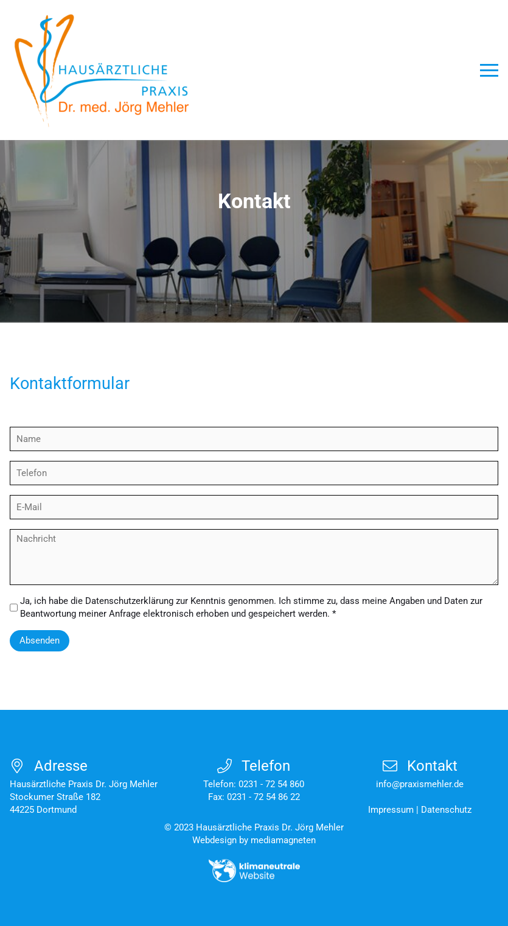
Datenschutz (446, 809)
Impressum (391, 809)
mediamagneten (283, 840)
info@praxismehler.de (420, 784)
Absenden (39, 640)
